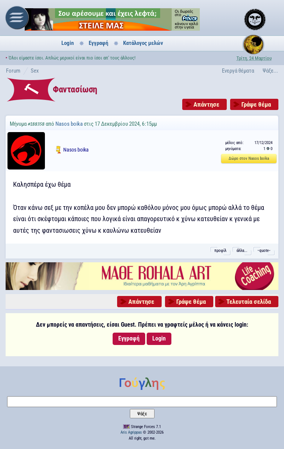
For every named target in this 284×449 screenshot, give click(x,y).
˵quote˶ (264, 250)
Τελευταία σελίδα (248, 301)
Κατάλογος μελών (143, 43)
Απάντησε (206, 104)
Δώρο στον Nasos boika (249, 158)
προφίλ (220, 250)
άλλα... (241, 250)
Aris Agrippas (131, 432)
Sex (35, 70)
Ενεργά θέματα (238, 70)
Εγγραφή (98, 43)
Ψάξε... (270, 70)
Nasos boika (69, 123)
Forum (13, 70)
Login (67, 43)
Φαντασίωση (75, 89)
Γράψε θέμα (256, 104)
